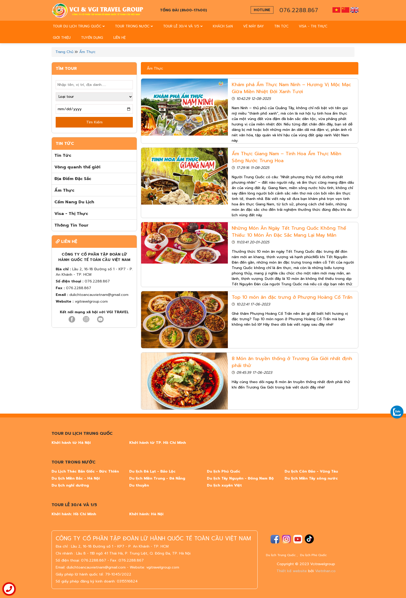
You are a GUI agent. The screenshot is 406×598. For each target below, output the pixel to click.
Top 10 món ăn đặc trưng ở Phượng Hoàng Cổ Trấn (292, 297)
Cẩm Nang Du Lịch (74, 202)
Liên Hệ (119, 37)
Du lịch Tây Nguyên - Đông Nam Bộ (240, 478)
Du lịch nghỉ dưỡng (70, 485)
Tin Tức (281, 26)
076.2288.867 (298, 10)
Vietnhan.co (325, 571)
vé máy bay (253, 26)
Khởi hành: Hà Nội (146, 514)
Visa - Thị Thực (71, 214)
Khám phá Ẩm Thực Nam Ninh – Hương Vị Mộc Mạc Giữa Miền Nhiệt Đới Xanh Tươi (291, 88)
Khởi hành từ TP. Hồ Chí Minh (157, 442)
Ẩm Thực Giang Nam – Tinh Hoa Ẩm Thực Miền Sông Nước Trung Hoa (286, 157)
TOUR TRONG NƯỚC (134, 26)
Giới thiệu (62, 37)
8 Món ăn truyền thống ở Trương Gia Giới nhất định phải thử (292, 362)
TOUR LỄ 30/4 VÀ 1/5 (182, 26)
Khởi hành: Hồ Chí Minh (74, 514)
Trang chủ (64, 52)
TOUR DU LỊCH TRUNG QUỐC (79, 26)
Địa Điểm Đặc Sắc (72, 179)
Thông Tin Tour (71, 225)
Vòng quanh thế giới (77, 167)
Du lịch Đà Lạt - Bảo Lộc (152, 471)
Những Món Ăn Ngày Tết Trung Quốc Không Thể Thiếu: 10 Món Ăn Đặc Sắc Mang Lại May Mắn (289, 232)
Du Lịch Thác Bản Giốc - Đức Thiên (85, 471)
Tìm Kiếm (94, 122)
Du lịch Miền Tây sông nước (311, 478)
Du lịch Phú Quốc (223, 471)
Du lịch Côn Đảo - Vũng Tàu (311, 471)
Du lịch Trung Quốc (281, 555)
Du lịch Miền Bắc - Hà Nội (76, 478)
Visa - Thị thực (313, 26)
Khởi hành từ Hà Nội (71, 442)
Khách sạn (223, 26)
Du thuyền (139, 485)
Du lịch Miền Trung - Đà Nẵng (157, 478)
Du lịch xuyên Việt (224, 485)
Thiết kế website (292, 571)
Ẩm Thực (87, 52)
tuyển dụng (92, 37)
